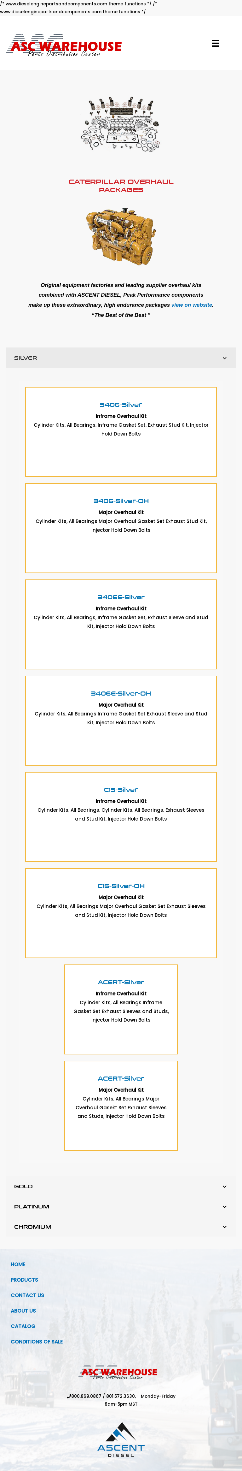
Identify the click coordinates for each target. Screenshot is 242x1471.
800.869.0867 (86, 1396)
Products (24, 1280)
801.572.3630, (123, 1396)
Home (18, 1264)
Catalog (23, 1326)
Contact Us (27, 1295)
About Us (23, 1310)
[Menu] (215, 43)
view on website (191, 305)
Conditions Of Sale (37, 1341)
